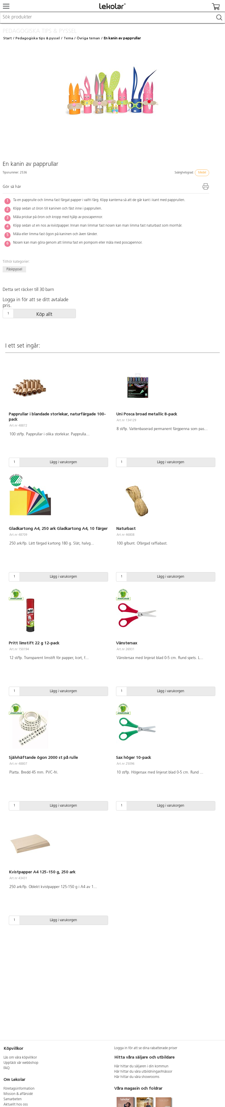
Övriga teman (88, 38)
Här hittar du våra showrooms (136, 1077)
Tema (68, 38)
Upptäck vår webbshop (21, 1063)
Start (7, 38)
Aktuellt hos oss (16, 1104)
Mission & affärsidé (18, 1094)
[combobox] (112, 17)
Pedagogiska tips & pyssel (38, 38)
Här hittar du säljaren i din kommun (141, 1066)
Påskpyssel (14, 269)
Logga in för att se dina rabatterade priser (145, 1048)
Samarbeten (13, 1099)
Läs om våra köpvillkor (20, 1057)
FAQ (7, 1068)
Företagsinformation (19, 1089)
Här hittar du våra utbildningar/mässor (143, 1072)
